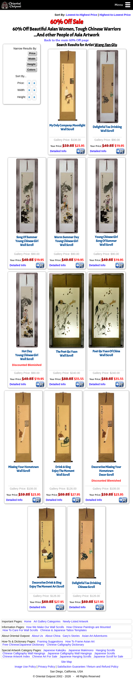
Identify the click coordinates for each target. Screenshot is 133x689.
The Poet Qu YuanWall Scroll (66, 354)
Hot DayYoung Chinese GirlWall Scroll (26, 355)
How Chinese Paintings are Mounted (88, 627)
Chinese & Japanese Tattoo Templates (63, 630)
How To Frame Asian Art (79, 641)
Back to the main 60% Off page (66, 40)
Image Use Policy (25, 666)
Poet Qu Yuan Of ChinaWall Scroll (106, 353)
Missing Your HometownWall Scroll (23, 469)
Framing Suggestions (50, 641)
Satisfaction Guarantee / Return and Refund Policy (87, 666)
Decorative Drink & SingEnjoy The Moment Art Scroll (46, 585)
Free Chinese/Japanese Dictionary (23, 644)
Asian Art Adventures (94, 635)
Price (32, 53)
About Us (37, 635)
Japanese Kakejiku (54, 650)
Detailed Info (58, 151)
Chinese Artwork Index (16, 656)
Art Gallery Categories (47, 621)
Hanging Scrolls (105, 650)
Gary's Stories (71, 635)
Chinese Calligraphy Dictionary (65, 644)
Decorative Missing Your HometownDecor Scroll (106, 471)
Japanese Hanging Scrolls (75, 656)
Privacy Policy (46, 666)
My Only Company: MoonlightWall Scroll (67, 127)
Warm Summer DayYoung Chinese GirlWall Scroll (66, 241)
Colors (31, 69)
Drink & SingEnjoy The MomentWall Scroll (63, 471)
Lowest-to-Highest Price (81, 14)
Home (27, 621)
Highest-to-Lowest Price (115, 14)
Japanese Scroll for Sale (108, 656)
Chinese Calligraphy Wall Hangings (24, 653)
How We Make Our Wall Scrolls (45, 627)
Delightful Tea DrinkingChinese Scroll (86, 585)
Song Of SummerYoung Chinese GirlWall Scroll (26, 241)
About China (52, 635)
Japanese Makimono (80, 650)
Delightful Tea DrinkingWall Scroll (107, 129)
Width (31, 58)
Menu (123, 5)
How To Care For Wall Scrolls (20, 630)
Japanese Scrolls (104, 653)
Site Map (66, 661)
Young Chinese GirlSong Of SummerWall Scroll (106, 241)
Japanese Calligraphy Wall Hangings (70, 653)
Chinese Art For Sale (44, 656)
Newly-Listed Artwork (75, 621)
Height (31, 64)
